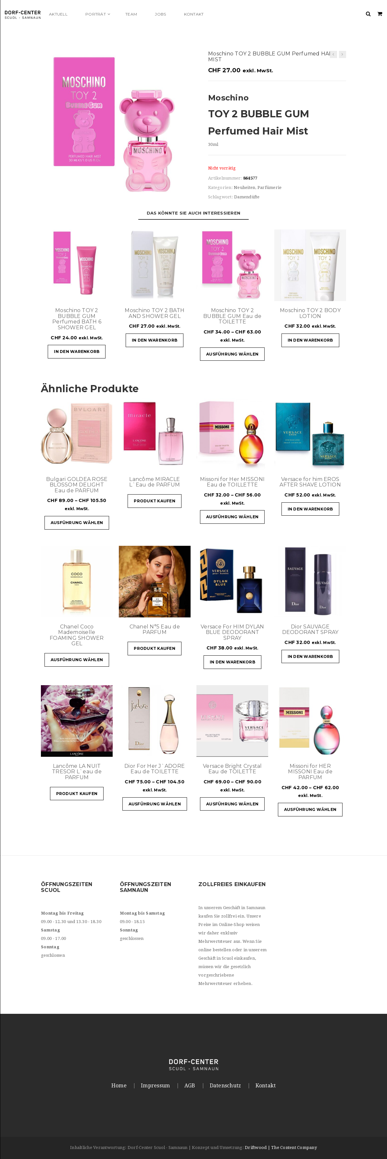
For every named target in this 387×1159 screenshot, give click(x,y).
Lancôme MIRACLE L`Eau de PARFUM (154, 482)
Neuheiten (244, 187)
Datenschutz (225, 1085)
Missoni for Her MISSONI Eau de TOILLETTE (232, 482)
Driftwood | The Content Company (281, 1147)
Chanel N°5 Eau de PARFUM (155, 630)
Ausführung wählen (232, 354)
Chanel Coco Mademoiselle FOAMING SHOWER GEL (77, 635)
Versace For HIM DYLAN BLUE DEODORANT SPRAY (232, 632)
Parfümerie (269, 187)
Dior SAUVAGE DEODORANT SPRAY (310, 630)
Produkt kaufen (154, 500)
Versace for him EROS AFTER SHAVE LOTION (310, 482)
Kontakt (266, 1085)
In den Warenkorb (76, 351)
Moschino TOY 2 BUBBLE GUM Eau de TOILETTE (232, 316)
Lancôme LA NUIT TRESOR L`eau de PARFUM (77, 771)
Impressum (155, 1085)
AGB (189, 1085)
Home (119, 1085)
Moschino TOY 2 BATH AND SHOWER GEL (154, 313)
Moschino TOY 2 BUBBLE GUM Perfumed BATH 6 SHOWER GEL (76, 319)
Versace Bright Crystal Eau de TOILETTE (232, 769)
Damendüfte (247, 196)
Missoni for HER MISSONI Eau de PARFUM (310, 771)
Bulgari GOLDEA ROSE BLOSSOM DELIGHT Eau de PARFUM (77, 485)
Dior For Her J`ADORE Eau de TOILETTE (154, 769)
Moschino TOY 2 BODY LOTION (310, 313)
